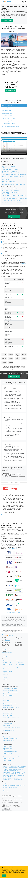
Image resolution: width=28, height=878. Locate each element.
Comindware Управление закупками (10, 708)
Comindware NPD (6, 712)
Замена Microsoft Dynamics (7, 590)
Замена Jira (5, 593)
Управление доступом (7, 684)
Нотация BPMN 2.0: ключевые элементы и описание (14, 755)
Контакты (5, 647)
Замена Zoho (18, 589)
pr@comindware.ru (6, 626)
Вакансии (5, 646)
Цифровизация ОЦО (7, 718)
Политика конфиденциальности (8, 765)
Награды (18, 631)
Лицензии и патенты (7, 634)
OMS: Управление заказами (9, 181)
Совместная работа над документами (11, 687)
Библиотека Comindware (5, 643)
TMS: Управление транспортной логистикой (13, 176)
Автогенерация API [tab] (7, 121)
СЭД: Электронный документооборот (11, 173)
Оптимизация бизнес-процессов (10, 660)
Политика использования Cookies (11, 766)
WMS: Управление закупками (9, 171)
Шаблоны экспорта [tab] (7, 113)
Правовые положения (17, 767)
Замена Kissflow (22, 595)
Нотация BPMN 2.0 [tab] (6, 108)
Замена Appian (13, 594)
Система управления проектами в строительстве (14, 198)
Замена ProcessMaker (6, 595)
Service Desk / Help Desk (8, 730)
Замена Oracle (4, 592)
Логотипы (10, 770)
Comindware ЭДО (6, 705)
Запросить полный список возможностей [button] (12, 130)
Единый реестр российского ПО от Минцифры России (8, 779)
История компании (7, 632)
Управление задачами (8, 664)
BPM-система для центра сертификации (12, 200)
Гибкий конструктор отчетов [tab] (9, 123)
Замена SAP (22, 590)
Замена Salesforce (13, 593)
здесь (12, 873)
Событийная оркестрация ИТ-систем (11, 677)
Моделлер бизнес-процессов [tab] (9, 105)
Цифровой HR (6, 720)
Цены (3, 769)
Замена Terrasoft (5, 594)
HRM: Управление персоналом (10, 168)
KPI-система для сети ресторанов (10, 190)
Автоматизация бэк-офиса (8, 716)
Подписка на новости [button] (18, 769)
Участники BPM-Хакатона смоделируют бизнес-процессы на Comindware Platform (13, 740)
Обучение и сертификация (6, 637)
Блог (17, 638)
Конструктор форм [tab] (6, 110)
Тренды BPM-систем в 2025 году (10, 757)
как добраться (7, 610)
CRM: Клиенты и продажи (8, 166)
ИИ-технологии (6, 672)
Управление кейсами (7, 689)
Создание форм (6, 682)
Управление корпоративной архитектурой (12, 697)
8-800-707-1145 (18, 608)
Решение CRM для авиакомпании (10, 192)
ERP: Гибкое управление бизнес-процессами (13, 184)
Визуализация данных (7, 685)
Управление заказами (7, 723)
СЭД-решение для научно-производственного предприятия (14, 196)
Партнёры (5, 639)
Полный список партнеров (13, 582)
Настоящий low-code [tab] (7, 115)
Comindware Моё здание (8, 710)
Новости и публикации (8, 641)
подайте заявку (13, 548)
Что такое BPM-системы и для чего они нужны (13, 762)
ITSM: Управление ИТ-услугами (10, 169)
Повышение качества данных (9, 674)
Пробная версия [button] (10, 90)
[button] (25, 2)
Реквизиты (5, 649)
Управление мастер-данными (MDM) (11, 727)
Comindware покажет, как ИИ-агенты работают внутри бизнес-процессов (14, 746)
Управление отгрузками (8, 725)
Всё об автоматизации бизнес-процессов (12, 754)
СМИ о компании (19, 632)
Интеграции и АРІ (7, 670)
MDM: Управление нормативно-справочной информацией (13, 178)
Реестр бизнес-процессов (8, 700)
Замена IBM (16, 590)
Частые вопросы (8, 769)
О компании (5, 631)
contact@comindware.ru (7, 622)
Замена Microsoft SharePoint (14, 592)
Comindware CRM (6, 707)
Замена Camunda (21, 593)
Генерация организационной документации (12, 699)
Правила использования (7, 768)
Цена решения (6, 473)
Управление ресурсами (8, 694)
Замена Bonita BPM (21, 594)
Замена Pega (24, 592)
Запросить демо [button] (7, 20)
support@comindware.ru (7, 619)
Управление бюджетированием (10, 721)
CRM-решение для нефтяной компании (12, 188)
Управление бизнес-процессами (10, 659)
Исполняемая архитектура (8, 695)
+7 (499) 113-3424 (18, 607)
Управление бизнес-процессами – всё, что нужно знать (13, 760)
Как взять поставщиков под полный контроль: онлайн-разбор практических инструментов (13, 749)
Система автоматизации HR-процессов (12, 202)
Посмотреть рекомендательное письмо (11, 515)
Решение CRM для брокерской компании (12, 194)
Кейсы (17, 636)
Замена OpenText (10, 589)
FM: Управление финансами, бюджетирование (14, 174)
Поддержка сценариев (8, 665)
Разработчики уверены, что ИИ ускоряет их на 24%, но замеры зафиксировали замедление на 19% (14, 743)
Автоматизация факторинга (9, 728)
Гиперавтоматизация (7, 675)
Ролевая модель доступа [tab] (8, 118)
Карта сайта (4, 770)
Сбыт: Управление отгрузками (9, 182)
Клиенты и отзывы (20, 634)
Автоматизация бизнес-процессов (10, 662)
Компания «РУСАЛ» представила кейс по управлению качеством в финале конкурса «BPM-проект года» (14, 737)
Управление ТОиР (7, 732)
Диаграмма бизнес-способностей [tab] (10, 126)
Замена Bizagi (15, 595)
